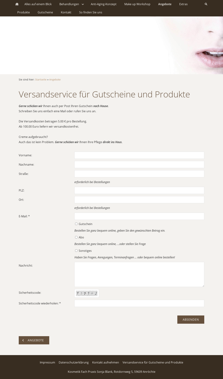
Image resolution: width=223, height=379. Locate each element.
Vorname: (25, 155)
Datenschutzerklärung (74, 362)
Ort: (21, 200)
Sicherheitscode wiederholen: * (40, 303)
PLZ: (21, 190)
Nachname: (26, 164)
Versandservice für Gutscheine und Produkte (153, 362)
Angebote (55, 79)
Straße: (23, 174)
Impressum (47, 362)
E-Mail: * (24, 216)
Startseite (41, 79)
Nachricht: (26, 265)
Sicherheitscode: (30, 293)
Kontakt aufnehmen (105, 362)
